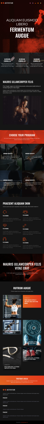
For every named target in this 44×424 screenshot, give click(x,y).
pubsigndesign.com (24, 422)
